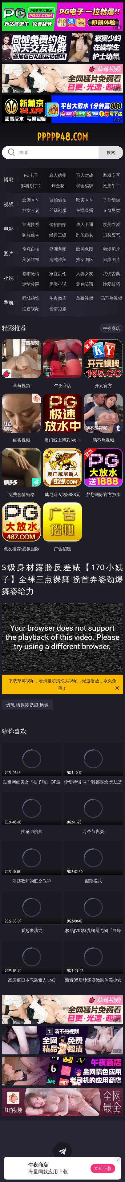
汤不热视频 (111, 298)
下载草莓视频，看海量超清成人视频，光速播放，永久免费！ (64, 685)
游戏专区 (111, 175)
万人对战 (84, 175)
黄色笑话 (84, 284)
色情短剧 (58, 308)
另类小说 (58, 284)
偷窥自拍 (30, 249)
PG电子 (31, 175)
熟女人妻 (30, 210)
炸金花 (57, 185)
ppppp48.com (62, 137)
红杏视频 (30, 308)
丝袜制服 (58, 210)
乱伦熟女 (84, 235)
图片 (9, 253)
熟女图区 (84, 259)
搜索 (111, 152)
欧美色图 (84, 249)
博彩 (9, 179)
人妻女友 (84, 273)
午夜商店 (58, 298)
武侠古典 (111, 273)
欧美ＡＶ (84, 200)
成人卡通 (84, 224)
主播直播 (84, 210)
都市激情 (30, 273)
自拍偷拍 (58, 200)
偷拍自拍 (58, 224)
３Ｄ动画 (111, 200)
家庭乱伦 (58, 273)
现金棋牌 (84, 185)
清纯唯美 (58, 259)
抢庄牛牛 (111, 185)
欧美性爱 (111, 224)
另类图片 (111, 259)
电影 (9, 228)
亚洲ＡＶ (30, 200)
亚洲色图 (58, 249)
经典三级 (58, 235)
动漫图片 (111, 249)
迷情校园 (30, 284)
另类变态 (111, 235)
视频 (9, 204)
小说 (9, 278)
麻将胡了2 (31, 185)
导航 (9, 302)
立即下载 (102, 1168)
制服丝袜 (30, 235)
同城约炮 (30, 298)
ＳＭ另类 (111, 210)
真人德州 (58, 175)
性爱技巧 (111, 284)
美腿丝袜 (30, 259)
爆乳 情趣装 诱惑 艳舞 (27, 705)
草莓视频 (84, 298)
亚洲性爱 (30, 224)
